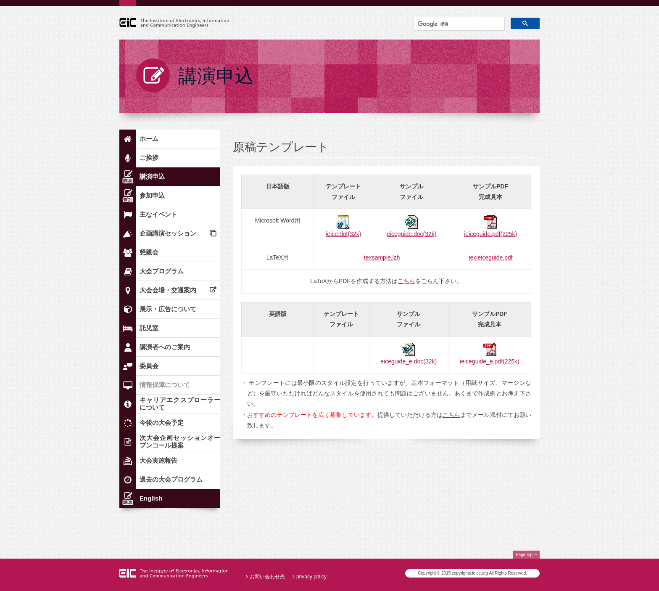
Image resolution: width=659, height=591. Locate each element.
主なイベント (158, 214)
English (151, 498)
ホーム (149, 138)
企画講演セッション (168, 233)
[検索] (458, 24)
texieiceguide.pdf (491, 257)
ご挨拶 (149, 157)
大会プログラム (162, 271)
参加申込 (152, 195)
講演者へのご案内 (165, 346)
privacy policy (311, 577)
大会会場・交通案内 (168, 290)
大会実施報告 (158, 460)
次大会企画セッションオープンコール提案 (180, 441)
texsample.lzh (382, 257)
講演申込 (152, 176)
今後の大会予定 (162, 422)
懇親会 (149, 252)
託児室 (149, 327)
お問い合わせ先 (267, 577)
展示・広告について (168, 309)
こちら (406, 281)
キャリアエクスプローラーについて (180, 403)
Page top (524, 554)
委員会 (149, 365)
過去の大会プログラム (171, 479)
